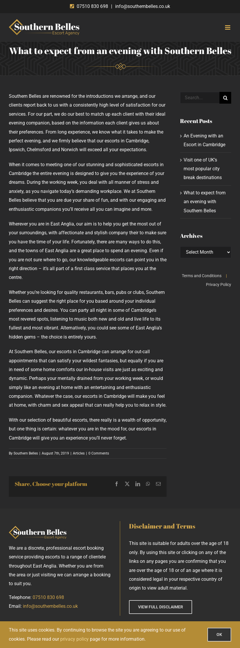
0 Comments (98, 453)
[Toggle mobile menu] (228, 27)
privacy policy (74, 639)
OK (219, 634)
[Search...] (199, 98)
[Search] (225, 98)
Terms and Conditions (201, 275)
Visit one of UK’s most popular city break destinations (203, 169)
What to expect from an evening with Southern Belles (205, 201)
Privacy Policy (218, 284)
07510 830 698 (92, 6)
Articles (79, 453)
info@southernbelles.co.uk (142, 6)
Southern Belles (26, 453)
